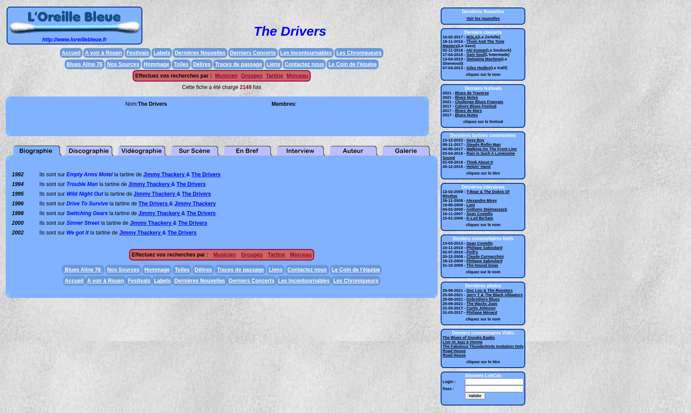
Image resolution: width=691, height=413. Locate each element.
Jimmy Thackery (164, 174)
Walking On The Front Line (491, 149)
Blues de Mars (468, 110)
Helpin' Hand (478, 166)
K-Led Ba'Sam (479, 218)
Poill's (472, 252)
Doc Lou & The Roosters (489, 290)
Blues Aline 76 (85, 64)
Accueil (71, 53)
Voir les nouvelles (483, 18)
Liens (273, 64)
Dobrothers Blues (483, 299)
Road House (454, 351)
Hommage (156, 64)
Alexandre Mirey (481, 200)
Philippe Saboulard (484, 248)
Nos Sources (123, 64)
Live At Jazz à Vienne (462, 342)
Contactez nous (304, 64)
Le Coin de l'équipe (352, 64)
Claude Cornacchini (485, 256)
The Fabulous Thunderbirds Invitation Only (483, 346)
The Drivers (205, 174)
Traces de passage (238, 64)
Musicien (226, 76)
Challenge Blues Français (479, 102)
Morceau (297, 76)
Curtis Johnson (480, 308)
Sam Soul (475, 54)
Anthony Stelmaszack (486, 209)
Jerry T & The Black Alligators (494, 295)
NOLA (472, 37)
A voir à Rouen (103, 53)
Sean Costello (479, 214)
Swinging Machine (483, 59)
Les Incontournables (306, 53)
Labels (161, 53)
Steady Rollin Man (483, 144)
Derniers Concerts (253, 53)
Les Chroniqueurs (359, 53)
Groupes (252, 76)
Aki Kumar (476, 50)
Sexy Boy (475, 140)
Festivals (137, 53)
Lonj (470, 205)
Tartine (274, 76)
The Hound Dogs (482, 265)
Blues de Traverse (472, 93)
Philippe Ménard (481, 312)
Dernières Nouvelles (200, 53)
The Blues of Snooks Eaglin (468, 337)
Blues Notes (466, 97)
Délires (202, 64)
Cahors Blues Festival (475, 106)
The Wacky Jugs (481, 303)
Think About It (479, 162)
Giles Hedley (478, 68)
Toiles (181, 64)
